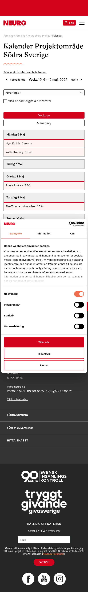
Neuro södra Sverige (38, 35)
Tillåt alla (44, 342)
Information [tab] (44, 233)
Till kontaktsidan (17, 399)
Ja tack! (44, 562)
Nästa (74, 79)
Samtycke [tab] (15, 233)
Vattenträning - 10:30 (19, 152)
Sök (69, 22)
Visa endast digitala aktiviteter (29, 101)
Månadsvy (44, 123)
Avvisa (44, 365)
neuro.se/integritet (53, 553)
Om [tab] (72, 233)
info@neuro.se (16, 386)
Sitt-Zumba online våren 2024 (25, 206)
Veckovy (44, 115)
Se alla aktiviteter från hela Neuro (24, 72)
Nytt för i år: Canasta (19, 143)
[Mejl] (44, 539)
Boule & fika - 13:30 (18, 185)
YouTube (44, 579)
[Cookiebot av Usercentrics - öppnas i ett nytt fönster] (69, 224)
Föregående (17, 79)
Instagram (60, 579)
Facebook (28, 579)
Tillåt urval (44, 353)
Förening (8, 35)
